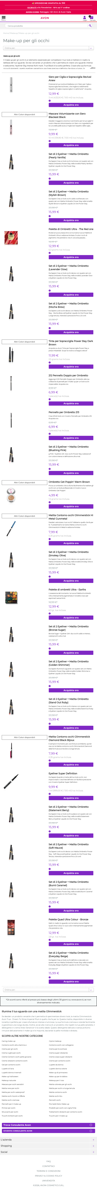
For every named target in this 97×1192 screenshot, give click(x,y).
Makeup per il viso (56, 1080)
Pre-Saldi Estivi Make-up (59, 1104)
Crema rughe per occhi (11, 1053)
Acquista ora (71, 104)
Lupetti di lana (8, 1069)
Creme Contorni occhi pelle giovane (16, 1057)
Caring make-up (8, 1041)
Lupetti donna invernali (11, 1073)
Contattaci (48, 1166)
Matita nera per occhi (10, 1088)
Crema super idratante (58, 1053)
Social (4, 1152)
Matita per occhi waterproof (13, 1092)
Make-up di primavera (58, 1073)
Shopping (6, 1145)
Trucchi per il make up (58, 1116)
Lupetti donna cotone (58, 1069)
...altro (92, 68)
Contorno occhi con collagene (61, 1045)
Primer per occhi (8, 1108)
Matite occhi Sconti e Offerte (13, 1096)
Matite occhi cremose (10, 1100)
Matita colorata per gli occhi (60, 1084)
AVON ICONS (32, 12)
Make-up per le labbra (58, 1076)
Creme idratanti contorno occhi (15, 1061)
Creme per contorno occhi (59, 1061)
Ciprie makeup (55, 1041)
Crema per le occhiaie (58, 1049)
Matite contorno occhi (58, 1092)
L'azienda (6, 1139)
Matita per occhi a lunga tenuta (62, 1088)
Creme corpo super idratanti (60, 1057)
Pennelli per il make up (11, 1104)
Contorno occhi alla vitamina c (14, 1045)
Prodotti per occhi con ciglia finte (62, 1108)
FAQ (48, 1161)
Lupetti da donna (56, 1065)
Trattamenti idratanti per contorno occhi (65, 1112)
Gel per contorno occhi (11, 1065)
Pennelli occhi (55, 1100)
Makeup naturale (9, 1080)
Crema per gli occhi (10, 1049)
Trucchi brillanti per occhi (12, 1116)
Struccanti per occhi (10, 1112)
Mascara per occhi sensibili (13, 1084)
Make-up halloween (10, 1076)
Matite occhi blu (55, 1096)
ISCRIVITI (32, 7)
